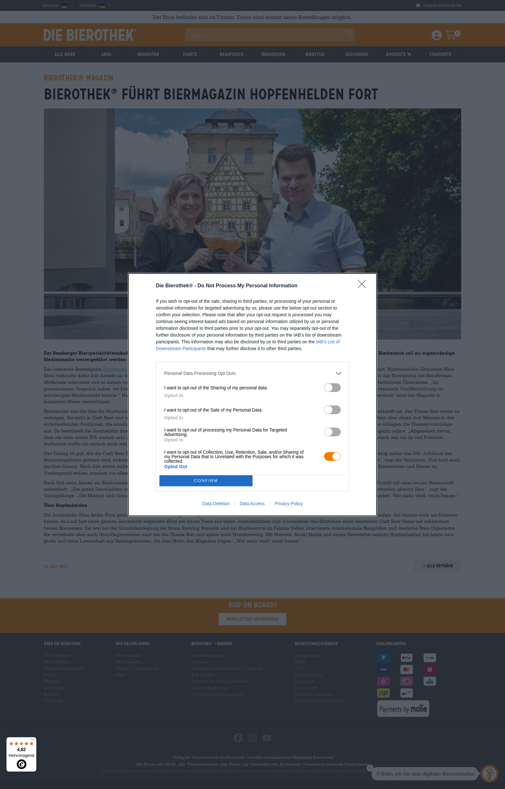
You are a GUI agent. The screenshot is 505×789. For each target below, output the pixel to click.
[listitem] (252, 373)
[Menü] (32, 741)
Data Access (252, 503)
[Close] (364, 286)
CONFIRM (206, 480)
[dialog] (252, 395)
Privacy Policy (289, 503)
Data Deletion (216, 503)
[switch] (332, 387)
